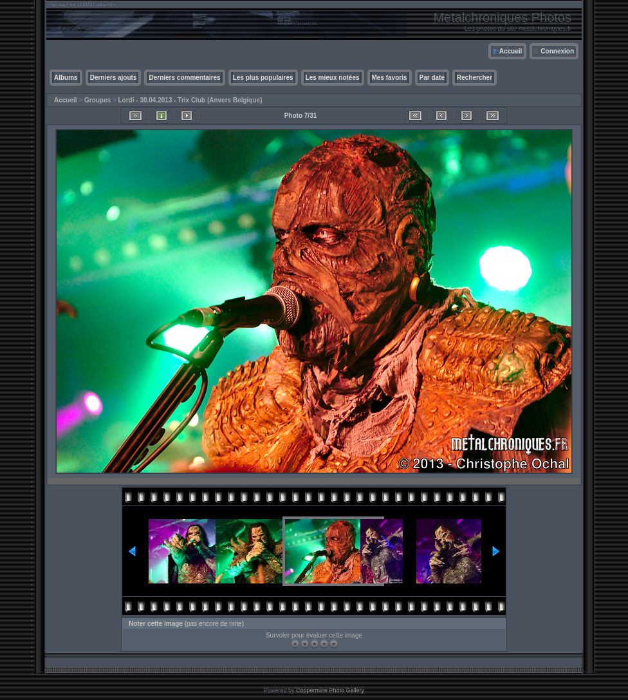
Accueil (510, 51)
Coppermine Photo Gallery (330, 690)
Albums (66, 77)
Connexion (557, 51)
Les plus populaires (263, 77)
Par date (432, 77)
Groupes (97, 100)
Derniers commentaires (184, 77)
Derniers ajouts (113, 77)
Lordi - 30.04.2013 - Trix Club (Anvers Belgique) (190, 100)
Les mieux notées (333, 77)
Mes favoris (389, 77)
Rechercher (474, 77)
